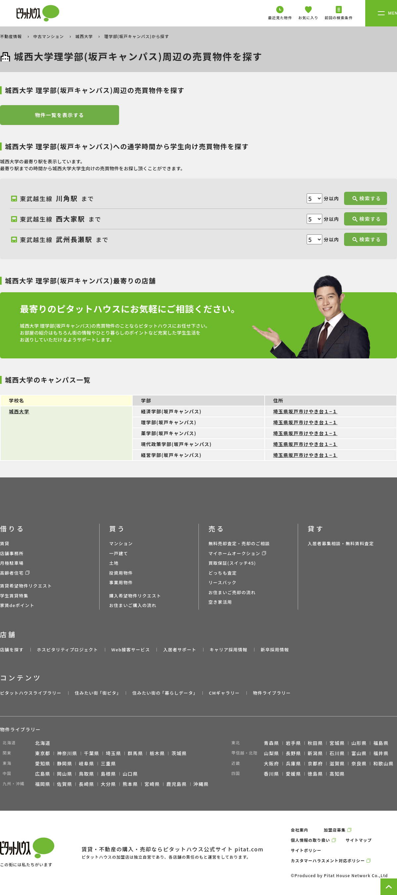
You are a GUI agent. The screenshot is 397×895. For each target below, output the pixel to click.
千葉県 (91, 753)
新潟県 (315, 753)
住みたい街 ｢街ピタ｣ (97, 693)
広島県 (42, 773)
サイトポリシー (306, 850)
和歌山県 (383, 763)
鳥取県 (86, 773)
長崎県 (86, 784)
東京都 (42, 753)
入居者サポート (179, 649)
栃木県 (157, 753)
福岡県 (42, 784)
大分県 (108, 784)
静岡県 (64, 763)
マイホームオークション (234, 553)
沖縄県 (201, 784)
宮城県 (337, 743)
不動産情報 (11, 36)
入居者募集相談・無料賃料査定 (341, 543)
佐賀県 (64, 784)
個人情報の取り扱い (310, 840)
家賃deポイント (17, 605)
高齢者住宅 (12, 573)
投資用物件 (121, 573)
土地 (114, 563)
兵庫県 (293, 763)
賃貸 (5, 543)
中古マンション (49, 36)
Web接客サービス (130, 649)
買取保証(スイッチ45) (232, 563)
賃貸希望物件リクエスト (26, 586)
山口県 (130, 773)
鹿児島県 (176, 784)
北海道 (42, 743)
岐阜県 (86, 763)
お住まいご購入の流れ (132, 605)
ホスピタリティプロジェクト (67, 649)
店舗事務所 (12, 553)
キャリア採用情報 (228, 649)
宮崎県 (152, 784)
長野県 (293, 753)
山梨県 (271, 753)
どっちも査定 (222, 573)
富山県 (359, 753)
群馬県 (135, 753)
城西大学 (84, 36)
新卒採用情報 (275, 649)
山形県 (359, 743)
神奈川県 (67, 753)
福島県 (380, 743)
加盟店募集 (335, 830)
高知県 (337, 773)
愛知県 (42, 763)
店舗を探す (12, 649)
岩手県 (293, 743)
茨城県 (179, 753)
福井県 (380, 753)
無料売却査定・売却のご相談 (239, 543)
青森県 (271, 743)
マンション (121, 543)
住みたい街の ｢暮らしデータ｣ (164, 693)
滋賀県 (337, 763)
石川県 (337, 753)
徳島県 (315, 773)
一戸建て (118, 553)
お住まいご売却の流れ (232, 592)
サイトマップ (359, 840)
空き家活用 (220, 602)
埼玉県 (113, 753)
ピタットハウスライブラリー (31, 693)
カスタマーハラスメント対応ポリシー (328, 860)
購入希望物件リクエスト (135, 595)
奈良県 (359, 763)
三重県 (108, 763)
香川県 (271, 773)
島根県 (108, 773)
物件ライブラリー (272, 693)
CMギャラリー (224, 693)
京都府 (315, 763)
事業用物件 (121, 582)
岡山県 (64, 773)
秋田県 (315, 743)
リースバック (222, 582)
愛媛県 (293, 773)
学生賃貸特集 (14, 595)
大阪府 (271, 763)
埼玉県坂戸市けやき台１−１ (305, 411)
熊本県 (130, 784)
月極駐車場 (12, 563)
